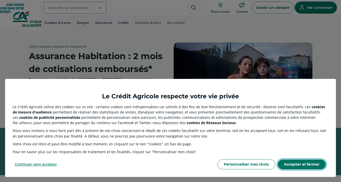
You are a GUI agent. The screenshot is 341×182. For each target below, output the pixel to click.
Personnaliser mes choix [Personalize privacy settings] (246, 164)
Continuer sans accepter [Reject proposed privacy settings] (36, 164)
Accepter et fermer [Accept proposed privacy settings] (301, 164)
